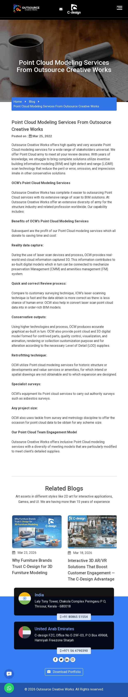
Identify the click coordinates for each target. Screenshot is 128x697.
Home (18, 101)
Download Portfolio (64, 672)
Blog (32, 101)
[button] (13, 599)
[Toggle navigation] (119, 8)
